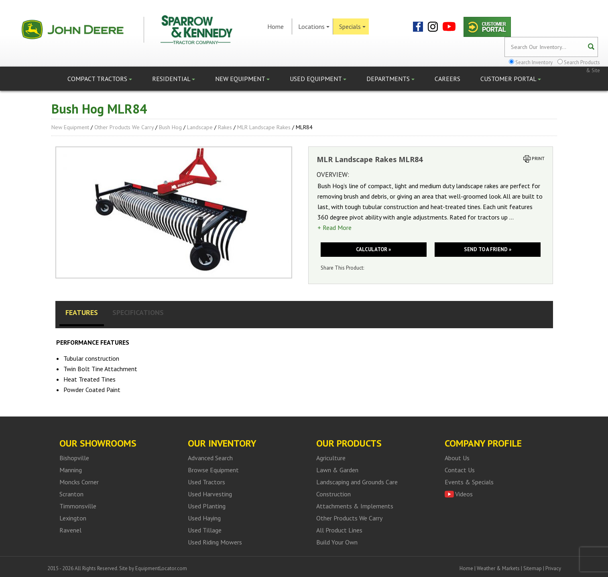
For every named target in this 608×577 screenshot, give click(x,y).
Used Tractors (206, 482)
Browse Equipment (213, 470)
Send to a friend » (487, 249)
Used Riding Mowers (215, 542)
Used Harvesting (210, 494)
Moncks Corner (79, 482)
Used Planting (207, 506)
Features (81, 312)
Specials (352, 26)
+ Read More (334, 227)
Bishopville (74, 458)
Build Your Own (337, 542)
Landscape (200, 127)
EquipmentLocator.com (161, 568)
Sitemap (532, 568)
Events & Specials (469, 482)
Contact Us (460, 470)
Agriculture (331, 458)
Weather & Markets (498, 568)
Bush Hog (170, 127)
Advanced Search (210, 458)
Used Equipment (318, 79)
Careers (447, 79)
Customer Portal (510, 79)
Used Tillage (205, 530)
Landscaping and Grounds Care (357, 482)
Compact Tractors (99, 79)
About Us (457, 458)
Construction (333, 494)
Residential (173, 79)
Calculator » (373, 249)
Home (275, 26)
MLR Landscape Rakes (264, 127)
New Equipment (242, 79)
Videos (464, 494)
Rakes (225, 127)
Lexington (72, 518)
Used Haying (204, 518)
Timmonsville (77, 506)
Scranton (71, 494)
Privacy (553, 568)
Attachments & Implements (354, 506)
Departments (390, 79)
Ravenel (70, 530)
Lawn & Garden (337, 470)
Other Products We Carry (124, 127)
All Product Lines (339, 530)
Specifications (138, 312)
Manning (70, 470)
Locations (313, 26)
